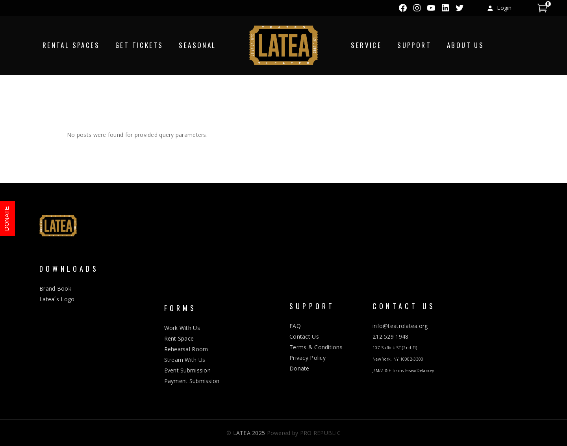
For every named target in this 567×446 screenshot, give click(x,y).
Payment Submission (192, 381)
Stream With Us (185, 359)
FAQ (295, 326)
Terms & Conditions (316, 347)
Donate (299, 368)
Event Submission (187, 370)
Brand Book (55, 288)
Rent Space (179, 338)
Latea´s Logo (56, 299)
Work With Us (182, 328)
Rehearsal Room (186, 349)
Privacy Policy (307, 357)
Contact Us (304, 336)
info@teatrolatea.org (400, 326)
